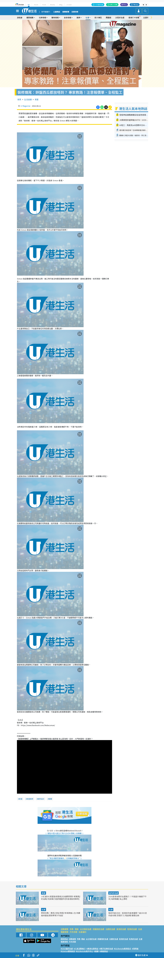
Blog (60, 5)
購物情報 (55, 17)
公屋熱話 (56, 12)
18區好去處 (119, 17)
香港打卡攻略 (133, 17)
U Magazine (25, 106)
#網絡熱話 (103, 951)
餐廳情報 (64, 931)
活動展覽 (64, 929)
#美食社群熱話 (92, 948)
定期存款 (74, 12)
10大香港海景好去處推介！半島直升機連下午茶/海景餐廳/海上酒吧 (127, 897)
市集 (71, 929)
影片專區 (98, 17)
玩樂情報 (42, 17)
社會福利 (82, 931)
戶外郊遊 (73, 931)
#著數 (96, 951)
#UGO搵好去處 (67, 948)
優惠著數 (30, 17)
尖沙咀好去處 (85, 929)
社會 (87, 17)
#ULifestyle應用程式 (122, 948)
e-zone (69, 5)
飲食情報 (67, 17)
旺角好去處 (132, 929)
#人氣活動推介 (80, 948)
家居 (36, 99)
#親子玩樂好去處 (106, 948)
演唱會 (19, 17)
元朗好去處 (110, 929)
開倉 (77, 929)
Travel (36, 5)
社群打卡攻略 (113, 5)
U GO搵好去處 (99, 5)
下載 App (135, 5)
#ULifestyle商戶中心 (84, 951)
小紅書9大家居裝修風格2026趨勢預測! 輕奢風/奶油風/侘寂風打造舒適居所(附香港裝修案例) (60, 897)
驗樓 (50, 799)
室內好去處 (113, 893)
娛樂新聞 (65, 12)
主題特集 (146, 17)
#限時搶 (135, 948)
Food (44, 5)
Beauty (52, 5)
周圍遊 (108, 17)
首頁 (19, 99)
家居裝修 (30, 799)
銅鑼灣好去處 (98, 929)
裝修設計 (41, 799)
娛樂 (78, 17)
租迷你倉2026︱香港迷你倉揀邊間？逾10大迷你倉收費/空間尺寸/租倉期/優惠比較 (127, 914)
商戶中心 (124, 5)
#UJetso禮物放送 (68, 951)
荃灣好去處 (121, 929)
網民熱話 (64, 939)
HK (29, 5)
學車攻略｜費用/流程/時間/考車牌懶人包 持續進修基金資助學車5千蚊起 (60, 914)
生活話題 (28, 99)
